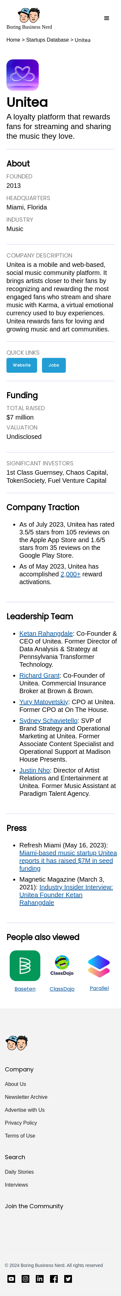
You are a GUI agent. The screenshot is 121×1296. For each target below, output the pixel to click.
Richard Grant (39, 675)
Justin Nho (34, 770)
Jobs (53, 365)
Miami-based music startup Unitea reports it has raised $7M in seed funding (68, 860)
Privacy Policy (21, 1123)
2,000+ (71, 574)
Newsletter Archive (26, 1097)
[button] (107, 18)
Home (13, 40)
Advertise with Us (25, 1110)
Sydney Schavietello (48, 720)
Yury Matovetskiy (43, 701)
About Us (15, 1084)
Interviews (16, 1185)
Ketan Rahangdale (46, 633)
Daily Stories (19, 1172)
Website (22, 365)
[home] (29, 18)
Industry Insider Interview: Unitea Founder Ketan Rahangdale (66, 895)
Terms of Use (20, 1136)
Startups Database (47, 40)
